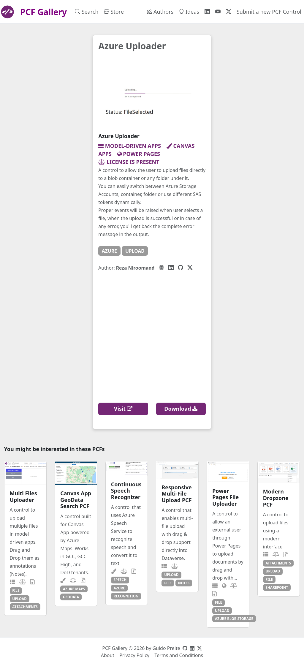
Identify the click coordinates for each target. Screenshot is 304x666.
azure (109, 251)
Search (87, 11)
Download (180, 408)
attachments (25, 606)
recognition (126, 596)
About (107, 655)
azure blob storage (234, 618)
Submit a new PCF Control (269, 11)
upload (135, 251)
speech (120, 579)
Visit (123, 408)
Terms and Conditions (178, 655)
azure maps (74, 588)
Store (114, 11)
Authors (160, 11)
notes (183, 582)
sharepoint (277, 587)
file (15, 590)
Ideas (189, 11)
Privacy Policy (134, 655)
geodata (71, 596)
